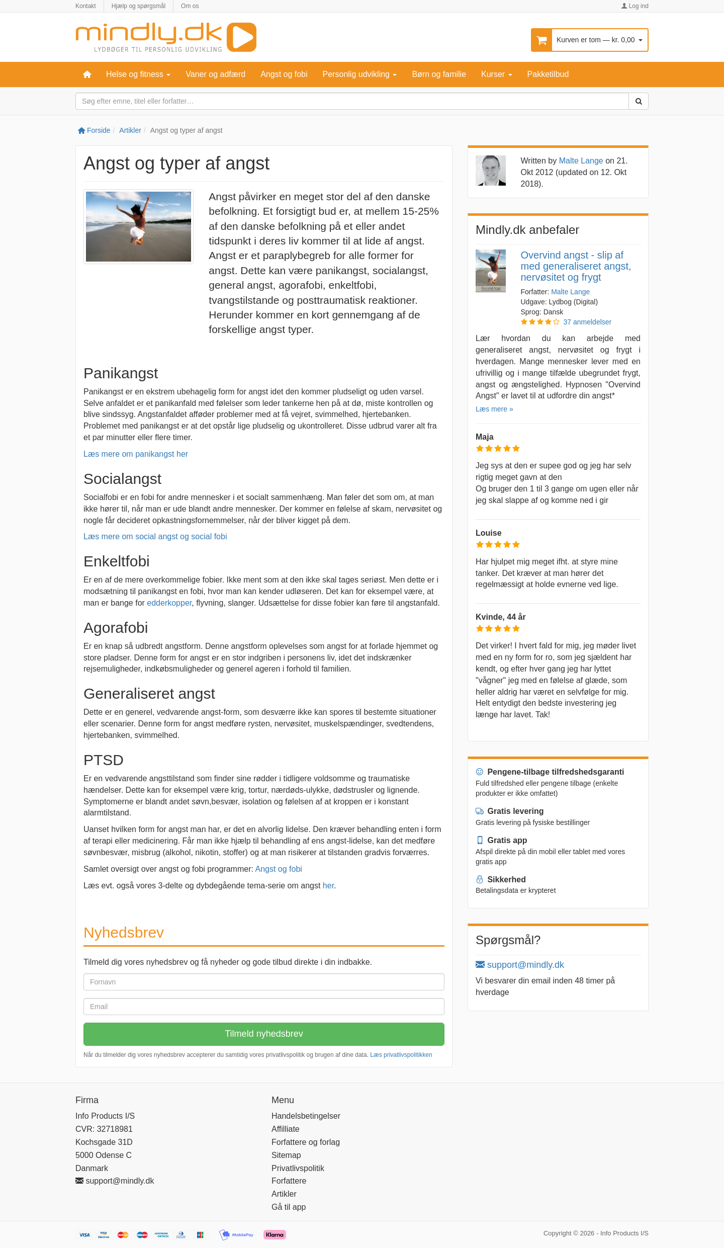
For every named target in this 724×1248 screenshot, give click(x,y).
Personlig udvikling (360, 74)
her (328, 885)
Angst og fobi (283, 74)
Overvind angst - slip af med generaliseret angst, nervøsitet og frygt (576, 266)
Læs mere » (494, 409)
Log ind (635, 6)
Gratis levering (510, 811)
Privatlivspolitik (298, 1168)
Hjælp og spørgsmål (138, 6)
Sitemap (286, 1155)
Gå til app (289, 1207)
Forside (94, 130)
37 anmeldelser (588, 322)
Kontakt (85, 6)
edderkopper (169, 603)
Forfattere (289, 1181)
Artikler (130, 130)
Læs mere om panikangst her (135, 454)
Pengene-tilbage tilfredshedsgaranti (550, 772)
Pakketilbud (548, 74)
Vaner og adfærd (215, 74)
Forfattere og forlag (306, 1142)
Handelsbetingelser (306, 1116)
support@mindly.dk (520, 965)
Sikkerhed (501, 879)
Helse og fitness (138, 74)
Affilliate (286, 1129)
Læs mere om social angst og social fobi (155, 536)
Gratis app (501, 840)
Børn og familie (439, 74)
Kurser (496, 74)
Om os (190, 6)
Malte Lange (581, 160)
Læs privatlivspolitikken (401, 1054)
